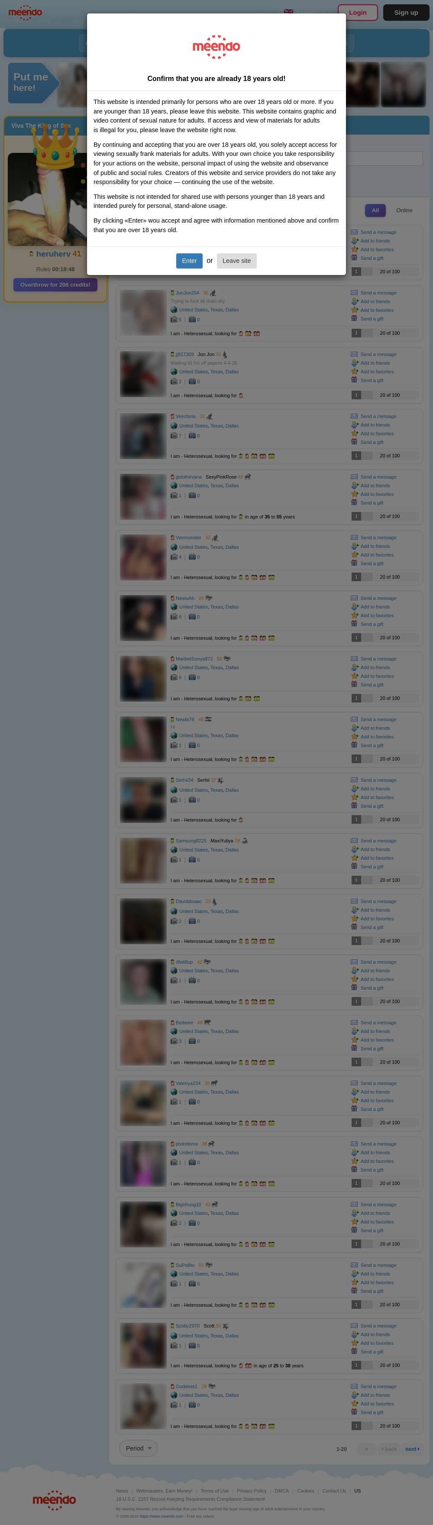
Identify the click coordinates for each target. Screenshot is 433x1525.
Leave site (237, 260)
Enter (189, 260)
